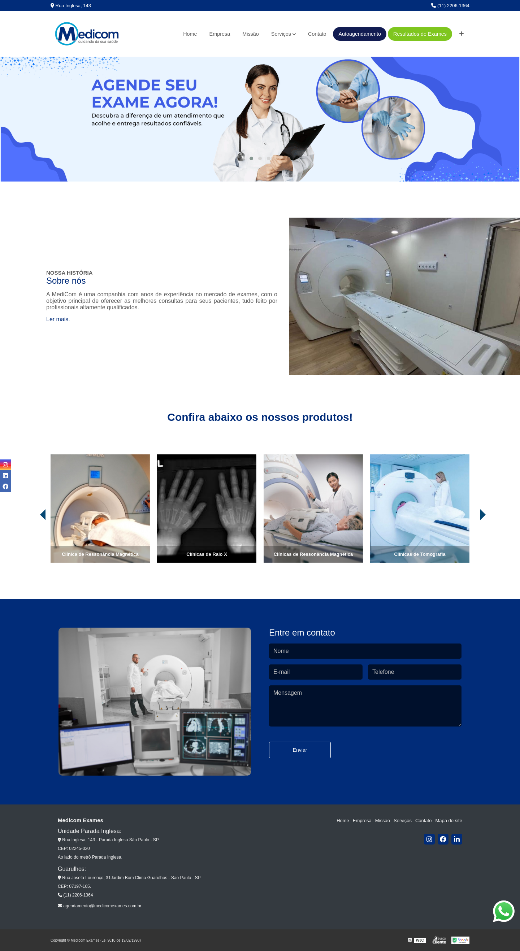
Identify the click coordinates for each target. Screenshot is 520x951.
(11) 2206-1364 (450, 5)
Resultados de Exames (420, 34)
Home (190, 34)
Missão (250, 34)
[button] (251, 158)
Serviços (281, 34)
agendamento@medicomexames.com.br (100, 905)
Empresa (219, 34)
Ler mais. (58, 319)
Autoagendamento (359, 34)
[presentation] (33, 542)
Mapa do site (448, 820)
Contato (317, 34)
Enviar (300, 750)
